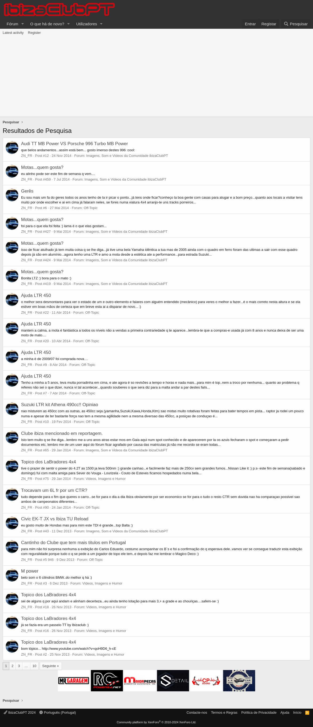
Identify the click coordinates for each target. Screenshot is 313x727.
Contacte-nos (197, 712)
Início (297, 712)
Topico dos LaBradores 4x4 (48, 461)
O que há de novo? (47, 24)
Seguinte (49, 666)
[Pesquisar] (295, 24)
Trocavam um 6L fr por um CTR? (54, 490)
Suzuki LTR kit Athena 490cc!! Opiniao (59, 404)
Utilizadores (86, 24)
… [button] (26, 666)
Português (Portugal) (57, 712)
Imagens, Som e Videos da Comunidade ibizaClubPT (127, 156)
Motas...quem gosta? (42, 167)
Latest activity (13, 33)
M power (29, 571)
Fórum (12, 24)
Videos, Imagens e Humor (106, 479)
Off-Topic (91, 208)
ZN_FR (26, 156)
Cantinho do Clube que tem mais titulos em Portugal (73, 542)
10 (34, 666)
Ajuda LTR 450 (36, 295)
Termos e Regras (224, 712)
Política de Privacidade (258, 712)
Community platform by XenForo (156, 722)
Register (34, 33)
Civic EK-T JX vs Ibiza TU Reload (55, 518)
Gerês (27, 191)
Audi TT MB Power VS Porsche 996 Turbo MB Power (74, 143)
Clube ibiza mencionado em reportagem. (62, 433)
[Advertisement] (156, 76)
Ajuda (284, 712)
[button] (22, 24)
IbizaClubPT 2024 (20, 712)
